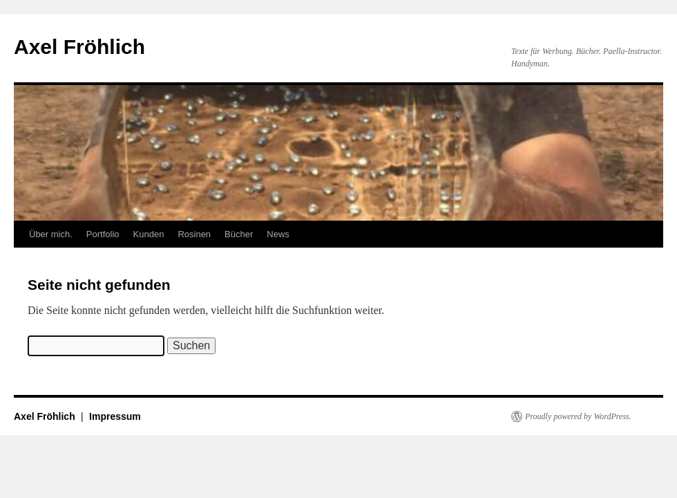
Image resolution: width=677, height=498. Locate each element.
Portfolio (103, 234)
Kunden (148, 234)
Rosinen (194, 234)
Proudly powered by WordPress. (578, 416)
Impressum (115, 416)
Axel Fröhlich (79, 46)
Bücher (239, 234)
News (278, 234)
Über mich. (51, 234)
